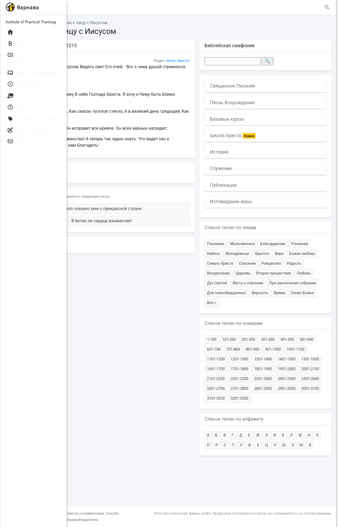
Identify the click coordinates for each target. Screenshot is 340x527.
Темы (102, 22)
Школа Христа (260, 136)
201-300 (276, 359)
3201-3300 (314, 428)
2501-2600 (244, 418)
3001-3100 (267, 428)
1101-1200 (289, 379)
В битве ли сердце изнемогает (148, 227)
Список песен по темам (258, 227)
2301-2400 (291, 408)
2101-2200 (244, 408)
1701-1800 (244, 398)
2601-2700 (267, 418)
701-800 (280, 369)
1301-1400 (244, 388)
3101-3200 (291, 428)
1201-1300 (312, 379)
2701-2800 (291, 418)
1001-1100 (265, 379)
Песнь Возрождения (260, 102)
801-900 (300, 369)
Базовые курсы (255, 119)
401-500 (315, 359)
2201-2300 (267, 408)
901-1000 (242, 379)
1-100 (239, 359)
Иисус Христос (206, 61)
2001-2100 (314, 398)
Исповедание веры (259, 201)
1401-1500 (267, 388)
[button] (79, 7)
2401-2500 (314, 408)
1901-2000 (291, 398)
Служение (249, 168)
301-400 (295, 359)
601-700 (261, 369)
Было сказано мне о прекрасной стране (149, 214)
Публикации (251, 185)
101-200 (257, 359)
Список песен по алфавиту (261, 448)
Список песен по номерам (261, 343)
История (247, 152)
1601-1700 (314, 388)
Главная (83, 22)
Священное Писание (260, 86)
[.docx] (125, 177)
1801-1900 (267, 398)
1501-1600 (291, 388)
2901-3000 (244, 428)
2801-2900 (314, 418)
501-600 (241, 369)
